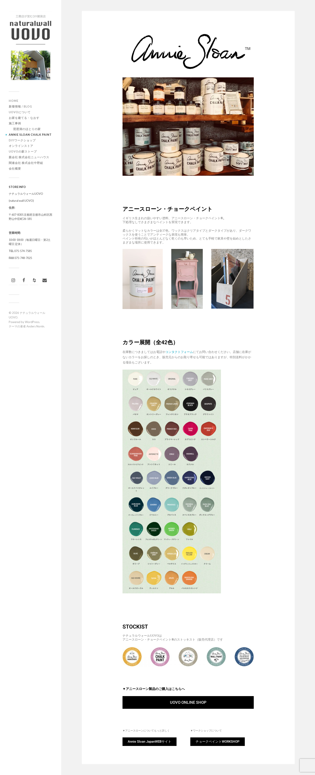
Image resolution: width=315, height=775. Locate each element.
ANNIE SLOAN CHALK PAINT (30, 134)
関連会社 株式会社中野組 (26, 163)
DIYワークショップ (22, 140)
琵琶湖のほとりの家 (27, 129)
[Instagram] (13, 280)
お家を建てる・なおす (24, 118)
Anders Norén (35, 326)
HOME (13, 101)
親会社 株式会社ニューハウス (29, 157)
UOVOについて (20, 112)
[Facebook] (23, 280)
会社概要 (15, 168)
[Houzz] (34, 280)
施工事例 (15, 123)
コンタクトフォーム (179, 352)
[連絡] (44, 280)
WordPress (32, 322)
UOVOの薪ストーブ (23, 151)
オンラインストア (21, 146)
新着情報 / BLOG (20, 106)
